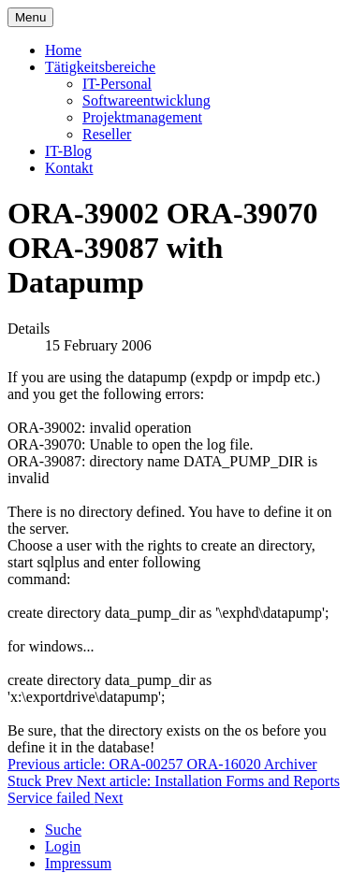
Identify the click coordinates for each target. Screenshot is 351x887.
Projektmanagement (142, 117)
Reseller (106, 134)
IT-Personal (117, 84)
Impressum (78, 863)
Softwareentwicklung (146, 100)
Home (63, 50)
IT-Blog (68, 151)
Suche (63, 829)
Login (62, 846)
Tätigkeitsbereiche (100, 67)
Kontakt (69, 168)
